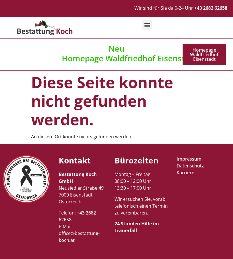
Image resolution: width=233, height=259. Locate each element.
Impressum (189, 159)
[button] (147, 25)
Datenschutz (190, 166)
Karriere (185, 172)
